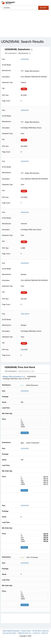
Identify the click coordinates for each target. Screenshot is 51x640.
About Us (45, 633)
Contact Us (36, 633)
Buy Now (24, 490)
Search (43, 7)
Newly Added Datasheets (11, 631)
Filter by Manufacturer (11, 53)
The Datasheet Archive (8, 3)
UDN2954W (25, 391)
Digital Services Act (24, 633)
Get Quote (25, 432)
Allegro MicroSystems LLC (14, 376)
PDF (24, 89)
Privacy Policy (26, 631)
